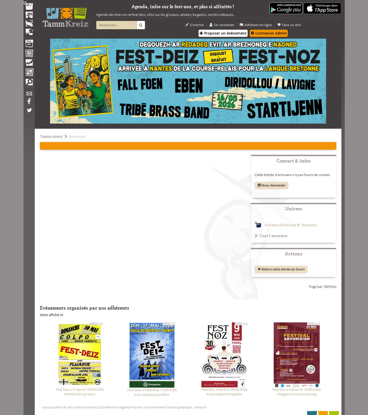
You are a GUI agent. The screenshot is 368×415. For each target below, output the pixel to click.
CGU (101, 407)
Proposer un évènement (223, 33)
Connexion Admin (269, 33)
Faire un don (289, 25)
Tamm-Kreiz (51, 136)
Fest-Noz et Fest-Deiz (281, 225)
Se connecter (221, 25)
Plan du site (64, 407)
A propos (48, 407)
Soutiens (91, 407)
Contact (78, 407)
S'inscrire (194, 25)
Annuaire (77, 136)
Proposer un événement (147, 407)
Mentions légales (117, 407)
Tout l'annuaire (271, 235)
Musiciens (309, 225)
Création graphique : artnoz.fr (186, 407)
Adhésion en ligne (256, 25)
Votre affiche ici (51, 315)
